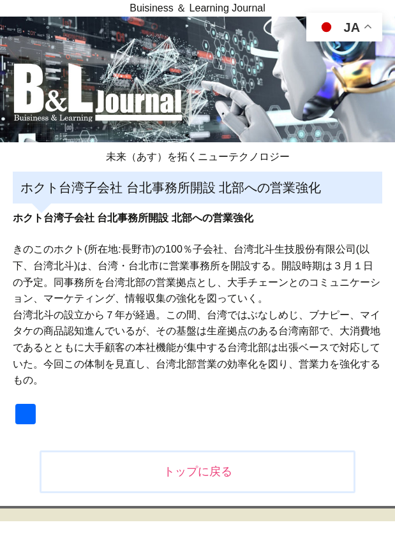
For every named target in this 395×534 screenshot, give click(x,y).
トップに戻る (197, 471)
